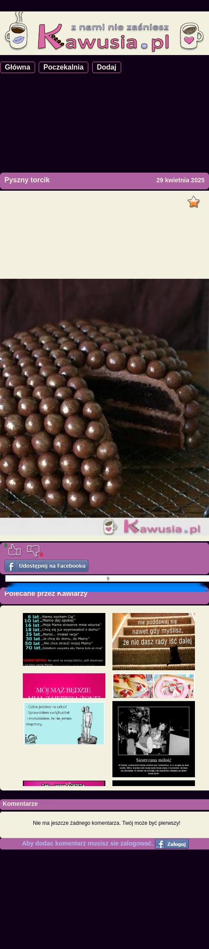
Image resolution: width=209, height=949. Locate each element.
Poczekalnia (63, 67)
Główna (17, 67)
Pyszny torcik (27, 180)
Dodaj (106, 67)
